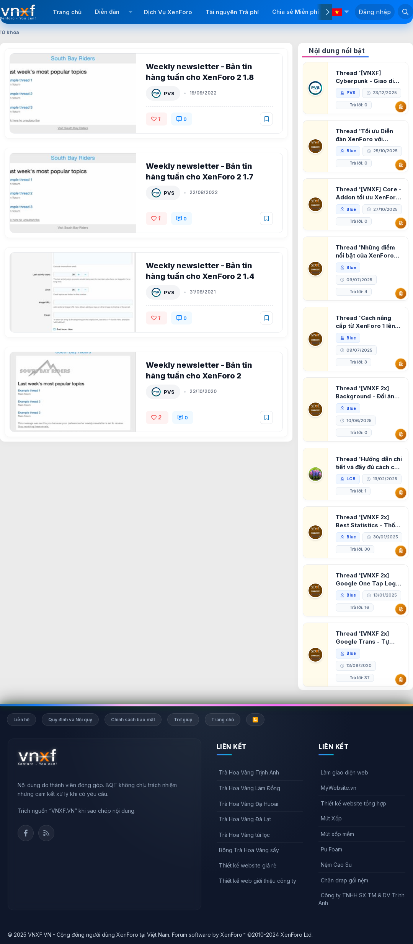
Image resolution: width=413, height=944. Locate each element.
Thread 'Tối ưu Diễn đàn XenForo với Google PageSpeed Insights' (364, 135)
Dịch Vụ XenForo (168, 12)
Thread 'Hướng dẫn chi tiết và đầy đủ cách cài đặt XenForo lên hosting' (369, 463)
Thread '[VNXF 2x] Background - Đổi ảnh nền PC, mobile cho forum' (367, 392)
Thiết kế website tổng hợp (353, 803)
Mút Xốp (331, 818)
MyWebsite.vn (338, 787)
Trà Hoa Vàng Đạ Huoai (248, 804)
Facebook (25, 833)
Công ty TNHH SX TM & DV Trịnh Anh (361, 899)
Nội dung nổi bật (337, 51)
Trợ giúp (183, 719)
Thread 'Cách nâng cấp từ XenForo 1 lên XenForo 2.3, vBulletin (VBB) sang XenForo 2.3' (368, 322)
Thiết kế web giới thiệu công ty (257, 880)
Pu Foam (331, 849)
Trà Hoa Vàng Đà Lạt (245, 819)
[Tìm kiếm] (405, 11)
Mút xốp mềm (337, 834)
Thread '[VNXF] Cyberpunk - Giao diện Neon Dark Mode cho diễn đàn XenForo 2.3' (368, 77)
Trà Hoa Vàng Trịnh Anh (249, 772)
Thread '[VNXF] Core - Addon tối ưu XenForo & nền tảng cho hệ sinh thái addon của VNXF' (369, 193)
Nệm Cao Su (336, 864)
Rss (46, 833)
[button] (130, 12)
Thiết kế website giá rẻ (247, 865)
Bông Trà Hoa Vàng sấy (249, 850)
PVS (169, 93)
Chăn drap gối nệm (344, 880)
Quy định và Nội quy (70, 719)
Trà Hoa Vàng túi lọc (244, 835)
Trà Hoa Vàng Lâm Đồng (249, 788)
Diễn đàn (107, 11)
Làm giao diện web (344, 772)
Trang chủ (67, 12)
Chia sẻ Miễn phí (295, 11)
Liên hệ (21, 719)
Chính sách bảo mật (133, 719)
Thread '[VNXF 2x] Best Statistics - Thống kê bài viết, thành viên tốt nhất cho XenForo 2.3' (369, 521)
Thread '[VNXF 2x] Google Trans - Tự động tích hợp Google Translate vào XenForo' (366, 638)
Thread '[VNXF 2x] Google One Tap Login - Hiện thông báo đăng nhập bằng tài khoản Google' (368, 579)
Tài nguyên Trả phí (232, 12)
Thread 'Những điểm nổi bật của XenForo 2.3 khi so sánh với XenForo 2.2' (365, 251)
